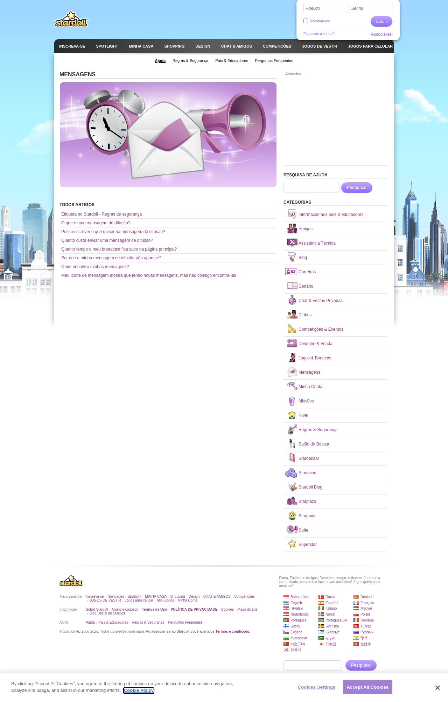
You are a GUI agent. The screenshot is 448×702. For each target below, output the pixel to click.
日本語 (331, 644)
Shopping (177, 596)
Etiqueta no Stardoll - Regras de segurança (101, 214)
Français (367, 603)
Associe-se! (382, 34)
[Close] (437, 690)
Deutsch (366, 597)
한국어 (295, 650)
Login (381, 21)
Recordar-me (320, 21)
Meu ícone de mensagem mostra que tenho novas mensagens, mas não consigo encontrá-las (148, 275)
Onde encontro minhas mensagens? (95, 266)
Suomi (295, 626)
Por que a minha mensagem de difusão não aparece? (111, 257)
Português (298, 620)
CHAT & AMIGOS (217, 596)
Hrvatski (296, 608)
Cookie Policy (139, 693)
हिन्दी (364, 638)
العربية (330, 638)
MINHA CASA (156, 596)
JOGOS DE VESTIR (105, 600)
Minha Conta (187, 600)
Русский (366, 632)
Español (332, 603)
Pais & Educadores (113, 622)
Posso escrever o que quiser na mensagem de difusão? (113, 231)
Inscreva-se (95, 596)
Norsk (330, 614)
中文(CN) (297, 644)
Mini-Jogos (165, 600)
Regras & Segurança (148, 622)
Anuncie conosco (125, 609)
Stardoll (71, 18)
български (298, 638)
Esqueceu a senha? (318, 34)
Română (367, 620)
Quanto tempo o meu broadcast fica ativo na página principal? (119, 249)
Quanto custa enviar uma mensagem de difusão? (107, 240)
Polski (365, 614)
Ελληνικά (333, 632)
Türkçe (365, 626)
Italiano (331, 608)
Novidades (115, 596)
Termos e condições (232, 631)
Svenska (332, 626)
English (296, 603)
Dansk (330, 597)
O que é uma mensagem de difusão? (95, 222)
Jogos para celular (139, 600)
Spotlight (134, 596)
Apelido (313, 8)
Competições (244, 596)
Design (194, 596)
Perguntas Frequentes (185, 622)
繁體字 (365, 644)
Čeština (296, 632)
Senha (357, 8)
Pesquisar (357, 187)
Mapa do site (247, 609)
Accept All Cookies (368, 690)
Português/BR (336, 620)
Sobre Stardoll (97, 609)
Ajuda (90, 622)
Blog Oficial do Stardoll (107, 613)
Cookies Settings (317, 690)
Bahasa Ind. (299, 597)
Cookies (227, 609)
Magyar (366, 608)
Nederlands (299, 614)
